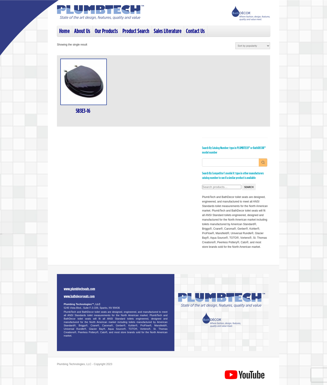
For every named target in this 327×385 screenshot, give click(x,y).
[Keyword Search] (230, 162)
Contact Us (195, 31)
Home (64, 31)
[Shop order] (252, 45)
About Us (82, 31)
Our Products (106, 31)
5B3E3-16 (83, 111)
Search (249, 187)
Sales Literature (167, 31)
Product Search (135, 31)
